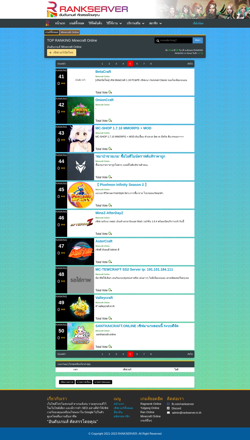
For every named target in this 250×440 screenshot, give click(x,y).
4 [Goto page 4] (123, 63)
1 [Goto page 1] (102, 63)
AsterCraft (103, 241)
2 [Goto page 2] (109, 63)
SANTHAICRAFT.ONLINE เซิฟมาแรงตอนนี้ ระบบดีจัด (137, 326)
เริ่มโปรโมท (198, 23)
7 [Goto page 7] (144, 63)
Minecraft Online (70, 32)
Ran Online (147, 412)
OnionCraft (104, 100)
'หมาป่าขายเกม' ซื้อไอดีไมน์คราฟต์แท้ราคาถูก (130, 156)
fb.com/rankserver (183, 404)
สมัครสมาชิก (122, 416)
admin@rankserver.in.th (186, 412)
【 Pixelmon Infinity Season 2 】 (121, 185)
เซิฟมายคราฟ (67, 382)
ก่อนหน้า (61, 63)
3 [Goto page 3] (116, 63)
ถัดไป (190, 63)
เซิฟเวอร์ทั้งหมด (123, 408)
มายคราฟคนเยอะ (103, 382)
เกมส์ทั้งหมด (76, 23)
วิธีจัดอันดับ (95, 23)
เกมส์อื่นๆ (146, 420)
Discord (176, 408)
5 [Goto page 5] (130, 63)
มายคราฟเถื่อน (84, 382)
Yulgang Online (149, 408)
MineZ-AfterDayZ (109, 213)
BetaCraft (103, 72)
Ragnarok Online (150, 403)
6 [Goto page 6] (137, 63)
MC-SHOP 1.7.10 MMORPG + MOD (123, 128)
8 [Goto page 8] (151, 63)
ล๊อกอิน (118, 412)
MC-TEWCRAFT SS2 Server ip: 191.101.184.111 (134, 269)
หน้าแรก (60, 23)
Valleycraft (104, 298)
